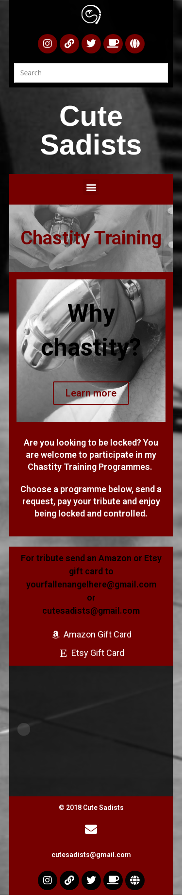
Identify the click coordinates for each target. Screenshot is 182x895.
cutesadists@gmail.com (91, 855)
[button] (91, 187)
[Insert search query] (91, 73)
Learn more (91, 393)
